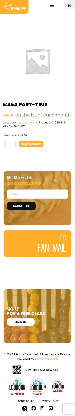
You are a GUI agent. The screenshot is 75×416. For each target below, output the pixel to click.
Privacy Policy (49, 401)
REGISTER (20, 322)
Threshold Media (46, 359)
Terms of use (25, 401)
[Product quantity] (10, 144)
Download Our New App (35, 369)
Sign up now (31, 144)
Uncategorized (27, 122)
